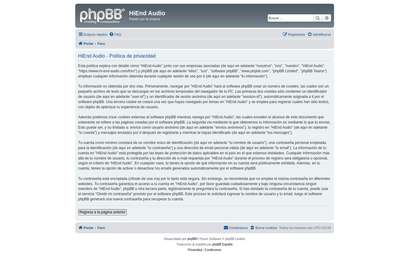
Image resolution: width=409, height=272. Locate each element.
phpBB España (222, 244)
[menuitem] (115, 34)
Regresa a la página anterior (102, 212)
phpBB (191, 239)
